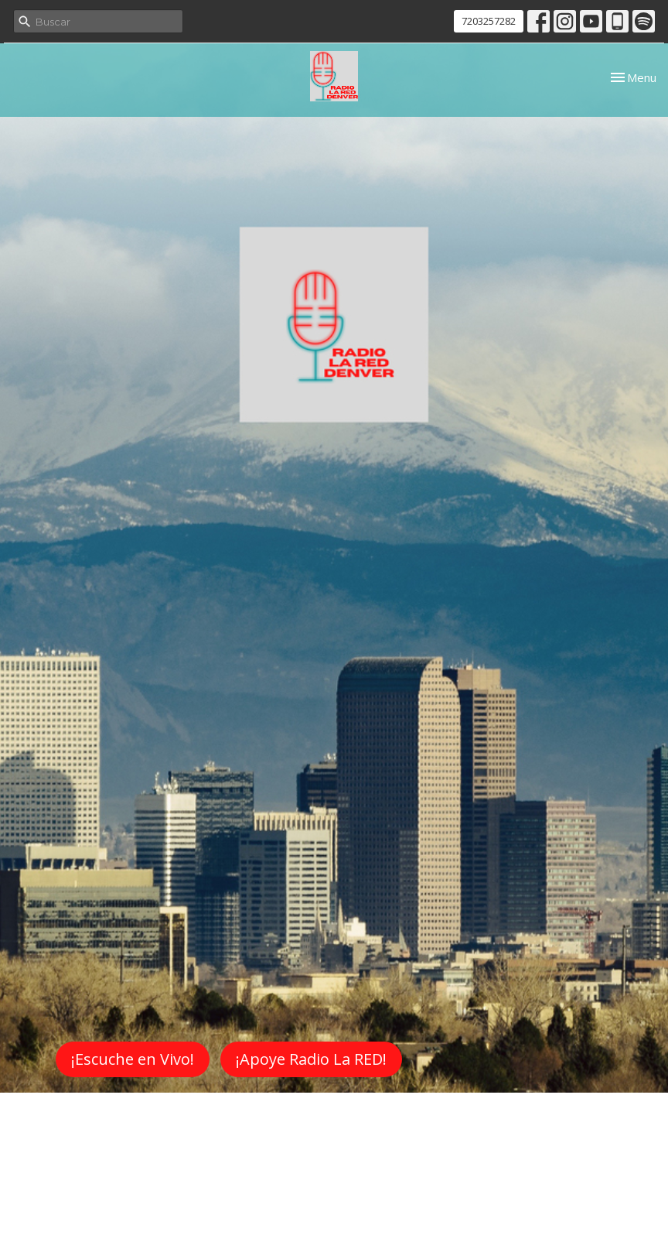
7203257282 (489, 21)
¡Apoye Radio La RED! (311, 1059)
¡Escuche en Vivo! (132, 1059)
